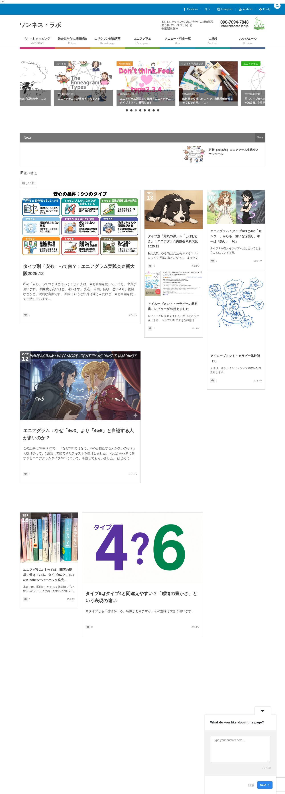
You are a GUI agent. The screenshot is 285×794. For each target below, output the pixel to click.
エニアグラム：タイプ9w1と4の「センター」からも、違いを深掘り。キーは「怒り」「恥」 (235, 236)
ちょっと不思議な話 (33, 63)
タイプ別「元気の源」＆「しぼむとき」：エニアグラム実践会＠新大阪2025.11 (173, 241)
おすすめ (89, 63)
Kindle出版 (152, 63)
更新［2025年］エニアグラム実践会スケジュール (234, 152)
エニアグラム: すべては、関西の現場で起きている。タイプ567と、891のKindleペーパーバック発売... (48, 575)
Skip (251, 785)
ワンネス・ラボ (40, 25)
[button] (277, 6)
